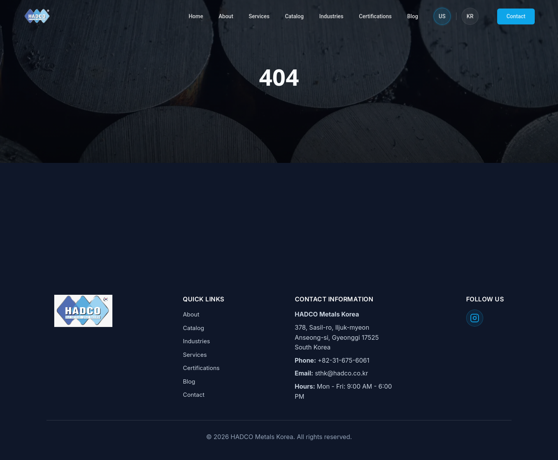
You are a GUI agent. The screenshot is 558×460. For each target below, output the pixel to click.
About (226, 16)
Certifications (375, 16)
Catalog (294, 16)
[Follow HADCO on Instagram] (474, 318)
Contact (515, 16)
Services (259, 16)
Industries (331, 16)
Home (196, 16)
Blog (412, 16)
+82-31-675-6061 (343, 360)
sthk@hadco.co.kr (341, 373)
